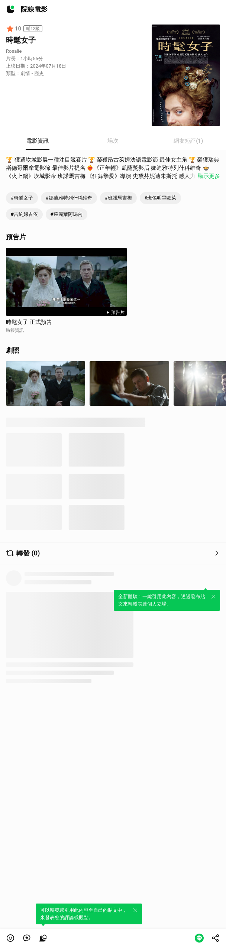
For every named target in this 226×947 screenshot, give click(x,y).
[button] (10, 938)
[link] (26, 938)
